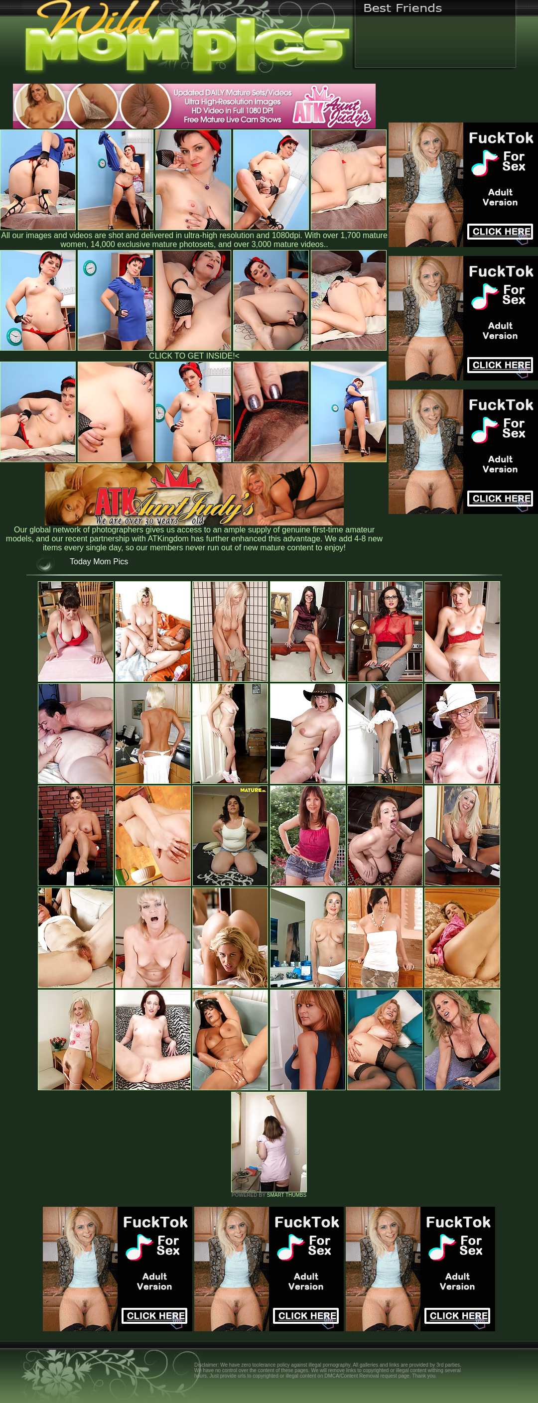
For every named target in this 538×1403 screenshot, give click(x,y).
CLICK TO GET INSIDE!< (194, 356)
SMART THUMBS (286, 1195)
